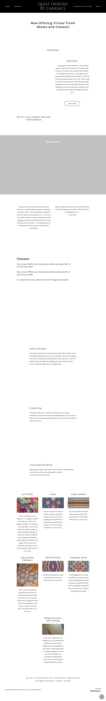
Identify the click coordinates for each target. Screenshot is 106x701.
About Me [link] (17, 6)
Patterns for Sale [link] (73, 678)
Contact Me (72, 103)
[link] (53, 9)
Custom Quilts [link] (60, 678)
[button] (98, 6)
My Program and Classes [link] (44, 681)
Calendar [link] (59, 681)
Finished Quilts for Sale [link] (82, 6)
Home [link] (7, 6)
